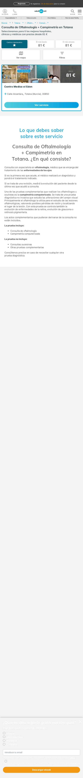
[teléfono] (15, 11)
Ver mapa (21, 57)
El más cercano (68, 44)
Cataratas (12, 744)
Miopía (10, 733)
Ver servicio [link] (41, 105)
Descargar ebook (41, 769)
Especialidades (10, 18)
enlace (72, 758)
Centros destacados (14, 44)
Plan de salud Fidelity (72, 18)
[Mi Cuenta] (5, 11)
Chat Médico (52, 18)
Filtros (62, 57)
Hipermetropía (15, 737)
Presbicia (12, 740)
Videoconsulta (31, 18)
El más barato (41, 44)
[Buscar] (72, 11)
